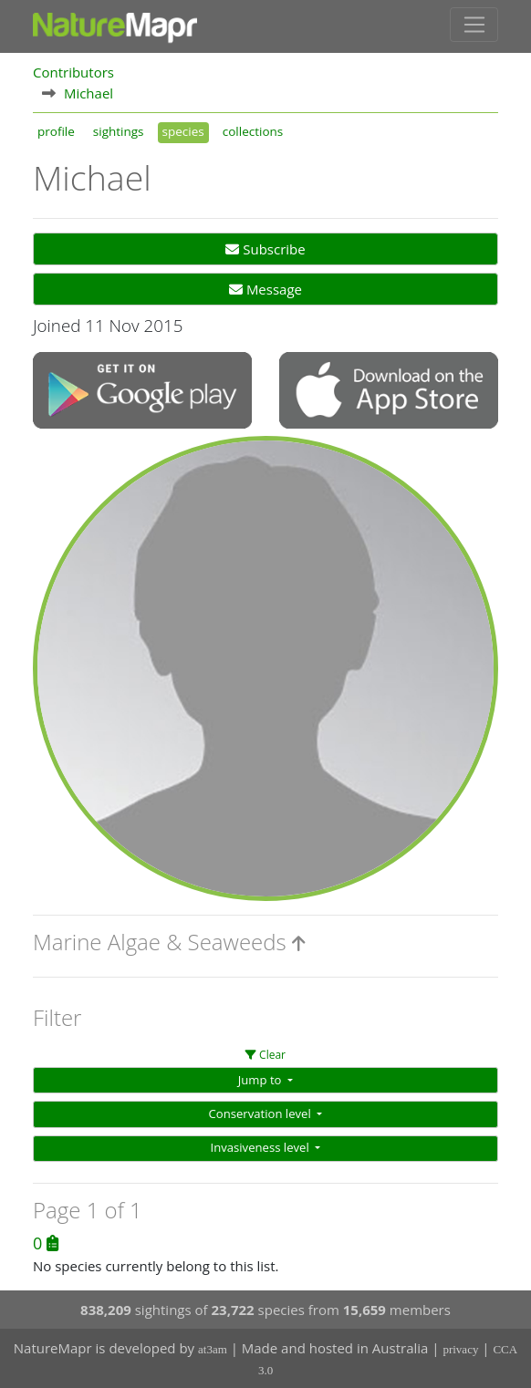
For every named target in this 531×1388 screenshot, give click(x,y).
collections (253, 131)
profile (56, 131)
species (183, 131)
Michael (88, 93)
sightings (118, 131)
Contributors (73, 72)
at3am (212, 1349)
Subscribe (265, 249)
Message (265, 289)
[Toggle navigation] (474, 24)
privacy (460, 1349)
